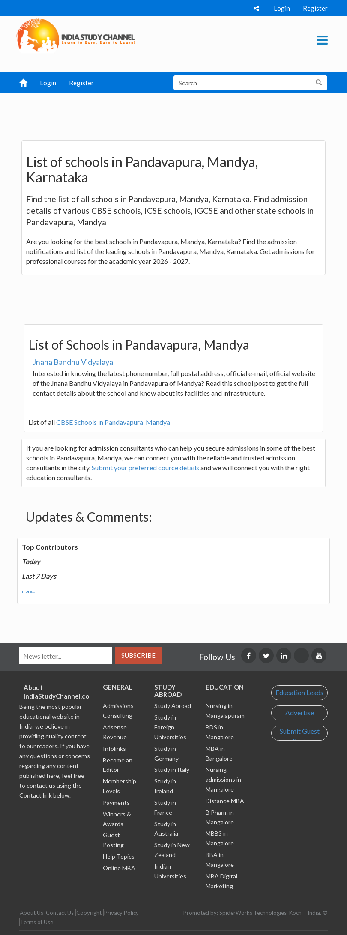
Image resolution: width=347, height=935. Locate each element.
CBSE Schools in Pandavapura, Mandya (113, 422)
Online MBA (119, 868)
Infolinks (114, 748)
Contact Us (60, 912)
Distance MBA (225, 800)
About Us (31, 912)
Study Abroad (172, 705)
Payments (116, 802)
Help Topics (119, 856)
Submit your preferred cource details (145, 467)
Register (315, 8)
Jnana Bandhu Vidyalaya (73, 362)
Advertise (299, 712)
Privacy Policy (121, 912)
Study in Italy (171, 769)
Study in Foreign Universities (170, 727)
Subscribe (138, 655)
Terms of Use (36, 922)
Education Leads (299, 692)
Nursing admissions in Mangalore (223, 779)
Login (282, 8)
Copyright (89, 912)
